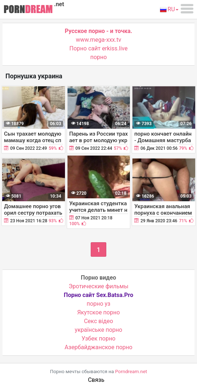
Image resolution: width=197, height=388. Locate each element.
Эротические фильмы (98, 286)
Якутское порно (98, 312)
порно (98, 57)
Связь (96, 379)
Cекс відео (98, 321)
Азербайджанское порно (98, 347)
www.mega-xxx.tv (98, 39)
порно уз (98, 303)
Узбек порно (99, 338)
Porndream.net (131, 371)
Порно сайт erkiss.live (98, 48)
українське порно (98, 329)
